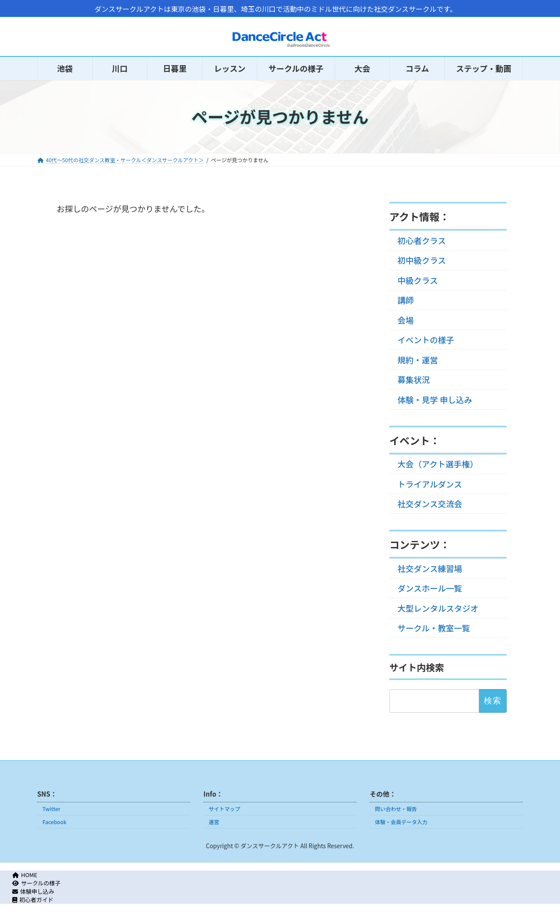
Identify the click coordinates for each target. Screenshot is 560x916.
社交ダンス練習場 (430, 568)
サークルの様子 (36, 883)
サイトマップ (224, 808)
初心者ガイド (32, 899)
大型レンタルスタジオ (438, 607)
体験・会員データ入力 (401, 821)
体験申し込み (33, 891)
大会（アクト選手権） (438, 464)
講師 (406, 300)
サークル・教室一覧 (434, 628)
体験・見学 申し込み (435, 399)
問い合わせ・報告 (396, 808)
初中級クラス (422, 260)
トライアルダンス (430, 483)
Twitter (51, 808)
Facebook (54, 821)
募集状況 (414, 379)
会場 (406, 319)
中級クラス (418, 280)
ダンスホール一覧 (430, 588)
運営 (214, 821)
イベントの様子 (426, 339)
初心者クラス (422, 240)
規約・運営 (418, 359)
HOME (25, 875)
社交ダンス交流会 (430, 503)
